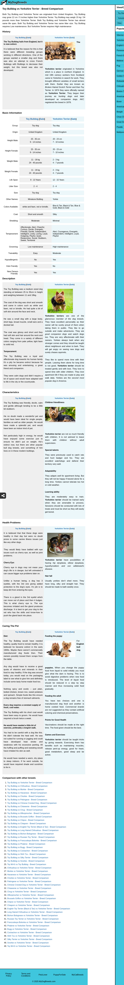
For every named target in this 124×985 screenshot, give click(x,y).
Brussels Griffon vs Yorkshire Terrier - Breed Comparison (31, 898)
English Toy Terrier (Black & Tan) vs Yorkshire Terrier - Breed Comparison (38, 909)
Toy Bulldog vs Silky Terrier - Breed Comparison (27, 858)
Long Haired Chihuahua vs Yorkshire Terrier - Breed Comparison (35, 912)
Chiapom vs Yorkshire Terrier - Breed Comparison (28, 905)
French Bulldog (95, 55)
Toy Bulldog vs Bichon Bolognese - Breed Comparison (30, 834)
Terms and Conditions (25, 975)
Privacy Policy (8, 975)
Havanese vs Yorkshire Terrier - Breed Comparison (29, 875)
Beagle (92, 112)
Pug (91, 66)
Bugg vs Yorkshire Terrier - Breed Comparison (27, 929)
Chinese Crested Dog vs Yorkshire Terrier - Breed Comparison (34, 885)
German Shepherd (97, 71)
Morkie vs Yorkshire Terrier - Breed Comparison (27, 871)
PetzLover (43, 975)
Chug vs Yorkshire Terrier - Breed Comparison (27, 892)
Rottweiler (93, 81)
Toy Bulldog (20, 37)
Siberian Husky (95, 35)
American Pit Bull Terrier (99, 107)
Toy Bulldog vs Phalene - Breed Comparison (26, 844)
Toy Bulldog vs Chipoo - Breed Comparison (25, 820)
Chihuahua (94, 86)
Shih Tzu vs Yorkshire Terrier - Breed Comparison (28, 936)
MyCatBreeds (77, 975)
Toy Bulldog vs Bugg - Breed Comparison (25, 847)
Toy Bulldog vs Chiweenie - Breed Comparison (27, 806)
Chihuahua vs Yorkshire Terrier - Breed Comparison (29, 868)
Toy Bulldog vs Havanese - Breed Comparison (27, 793)
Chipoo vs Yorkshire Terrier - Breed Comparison (27, 902)
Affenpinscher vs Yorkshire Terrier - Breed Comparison (30, 895)
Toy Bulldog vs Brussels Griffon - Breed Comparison (29, 817)
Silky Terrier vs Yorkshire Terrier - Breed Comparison (29, 939)
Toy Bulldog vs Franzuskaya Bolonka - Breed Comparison (32, 841)
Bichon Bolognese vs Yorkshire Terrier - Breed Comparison (32, 915)
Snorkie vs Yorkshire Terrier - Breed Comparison (28, 943)
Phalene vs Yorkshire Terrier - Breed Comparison (28, 926)
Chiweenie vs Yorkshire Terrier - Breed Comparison (29, 888)
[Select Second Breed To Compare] (106, 18)
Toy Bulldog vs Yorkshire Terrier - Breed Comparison (29, 783)
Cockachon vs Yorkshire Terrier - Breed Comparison (29, 932)
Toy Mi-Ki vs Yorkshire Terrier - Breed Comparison (28, 946)
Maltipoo (93, 132)
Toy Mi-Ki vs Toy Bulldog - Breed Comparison (26, 864)
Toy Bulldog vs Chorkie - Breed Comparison (26, 796)
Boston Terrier (95, 91)
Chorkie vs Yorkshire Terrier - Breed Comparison (28, 878)
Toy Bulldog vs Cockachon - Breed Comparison (27, 851)
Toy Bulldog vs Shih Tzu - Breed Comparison (26, 854)
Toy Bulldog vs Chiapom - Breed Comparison (26, 823)
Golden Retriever (96, 76)
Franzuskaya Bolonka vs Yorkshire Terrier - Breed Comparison (34, 922)
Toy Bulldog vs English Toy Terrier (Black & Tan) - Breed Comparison (36, 827)
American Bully (95, 96)
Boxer (91, 101)
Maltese (92, 61)
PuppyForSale (59, 975)
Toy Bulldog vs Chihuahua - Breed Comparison (27, 786)
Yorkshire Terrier (62, 37)
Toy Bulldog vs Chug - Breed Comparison (25, 810)
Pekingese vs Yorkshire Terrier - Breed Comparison (29, 881)
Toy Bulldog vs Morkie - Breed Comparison (25, 789)
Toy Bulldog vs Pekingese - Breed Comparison (27, 800)
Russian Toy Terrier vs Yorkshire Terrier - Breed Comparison (33, 919)
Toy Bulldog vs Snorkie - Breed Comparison (26, 861)
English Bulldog (96, 45)
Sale (28, 37)
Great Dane (94, 122)
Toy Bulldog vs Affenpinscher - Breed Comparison (28, 813)
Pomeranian (94, 50)
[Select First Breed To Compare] (106, 13)
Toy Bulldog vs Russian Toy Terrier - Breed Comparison (31, 837)
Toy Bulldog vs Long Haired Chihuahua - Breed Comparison (33, 830)
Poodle (92, 127)
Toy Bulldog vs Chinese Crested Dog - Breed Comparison (32, 803)
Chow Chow (94, 117)
